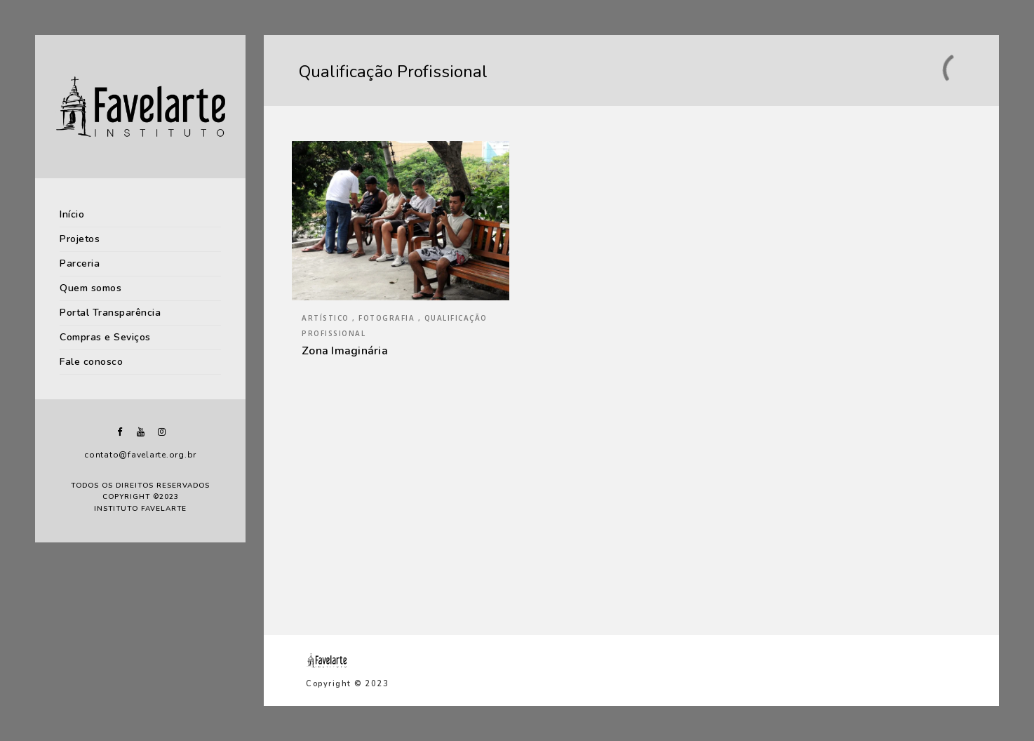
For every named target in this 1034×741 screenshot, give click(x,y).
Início (72, 214)
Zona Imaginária (345, 351)
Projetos (80, 239)
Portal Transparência (110, 312)
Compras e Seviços (105, 337)
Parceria (80, 263)
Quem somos (90, 288)
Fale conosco (91, 361)
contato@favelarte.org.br (140, 454)
